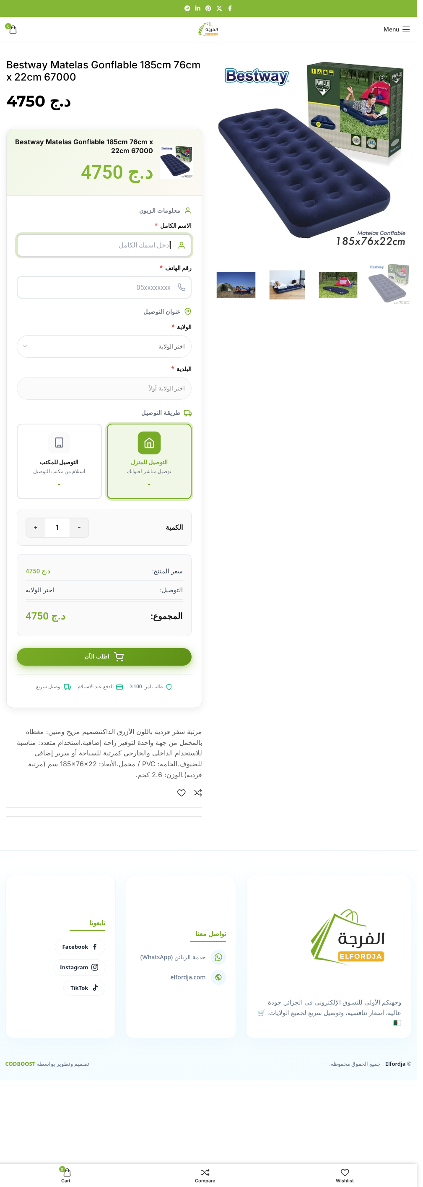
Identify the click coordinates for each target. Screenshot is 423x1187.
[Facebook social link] (230, 8)
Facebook (80, 947)
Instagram (79, 967)
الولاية (181, 327)
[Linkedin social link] (198, 8)
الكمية (174, 528)
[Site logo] (208, 28)
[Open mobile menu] (397, 29)
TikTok (84, 988)
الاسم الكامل (173, 225)
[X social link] (219, 8)
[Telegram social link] (187, 8)
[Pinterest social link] (208, 8)
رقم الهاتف (176, 268)
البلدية (181, 369)
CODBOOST (20, 1064)
